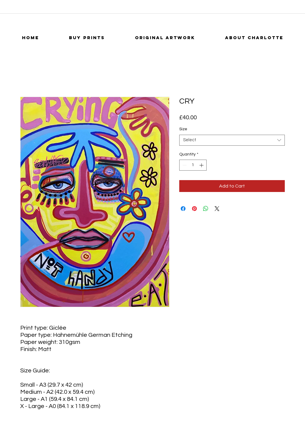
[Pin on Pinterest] (194, 208)
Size (183, 129)
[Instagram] (275, 22)
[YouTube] (259, 22)
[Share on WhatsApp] (205, 208)
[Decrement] (184, 165)
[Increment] (202, 165)
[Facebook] (243, 22)
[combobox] (232, 140)
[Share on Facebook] (183, 208)
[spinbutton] (193, 165)
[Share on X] (217, 208)
